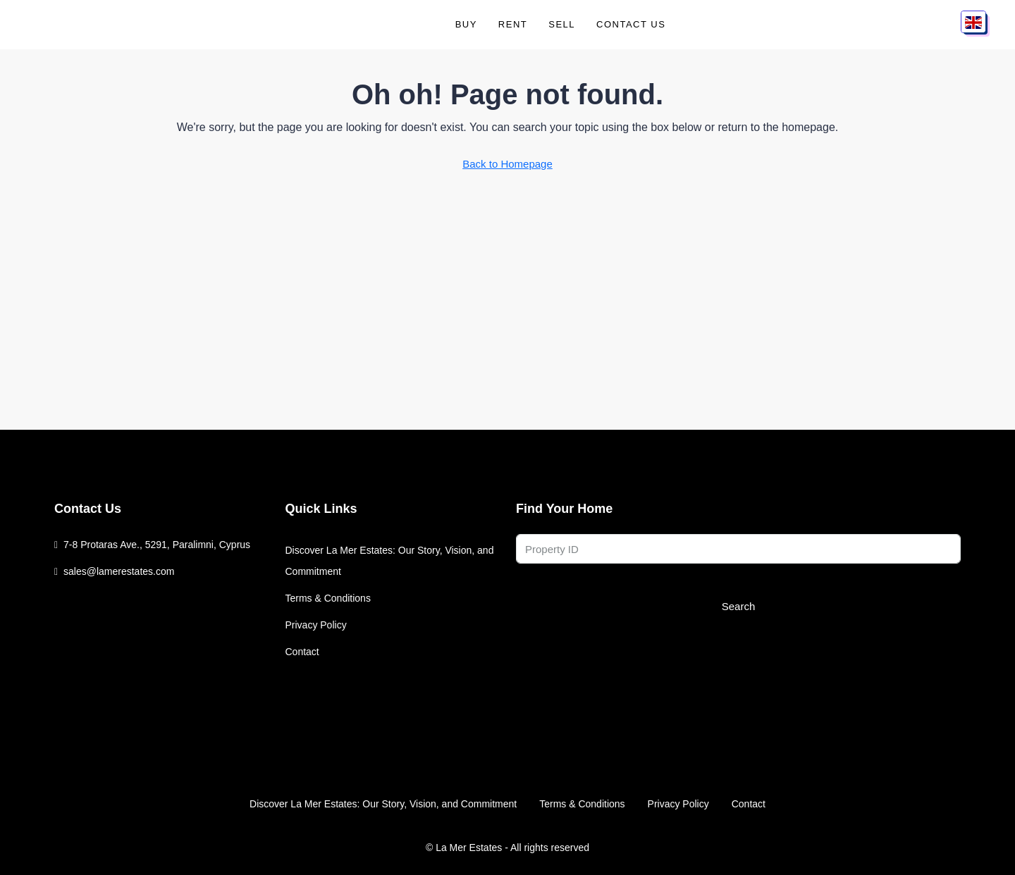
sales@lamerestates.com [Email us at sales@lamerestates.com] (118, 571)
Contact (302, 651)
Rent (512, 24)
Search (739, 606)
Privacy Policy (316, 625)
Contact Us (630, 24)
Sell (561, 24)
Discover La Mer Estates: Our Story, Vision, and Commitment (389, 561)
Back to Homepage (507, 164)
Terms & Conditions (328, 598)
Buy (466, 24)
